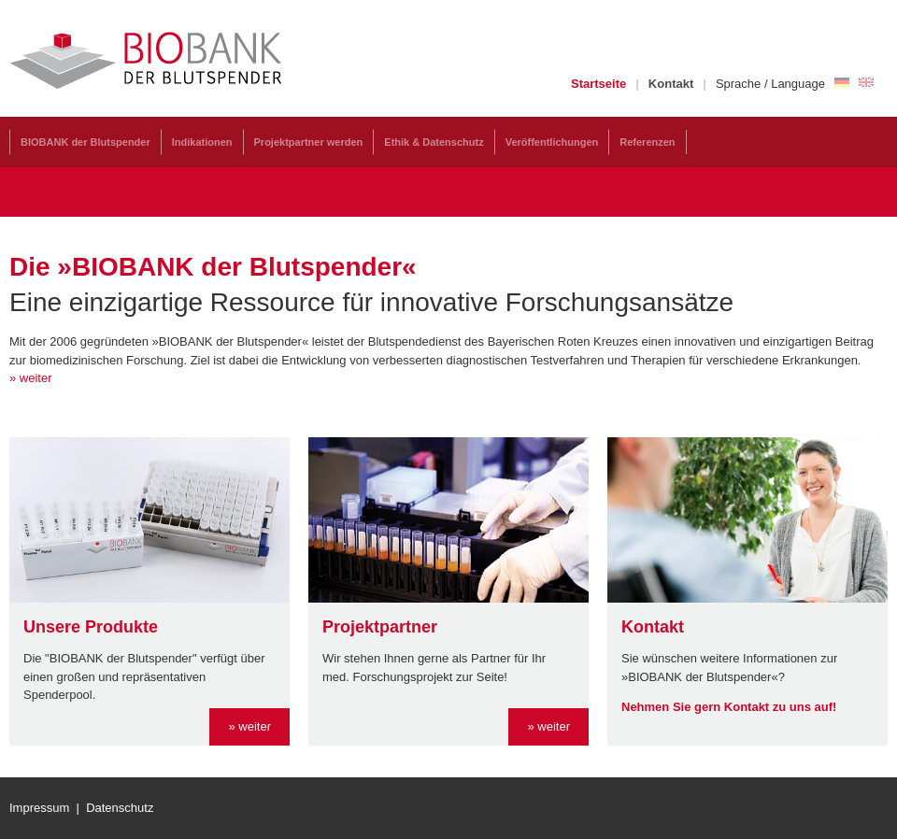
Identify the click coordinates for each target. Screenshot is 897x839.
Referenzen (647, 142)
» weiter (249, 726)
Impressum (39, 808)
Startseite (598, 84)
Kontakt (670, 84)
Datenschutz (119, 808)
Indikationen (202, 142)
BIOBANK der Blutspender (85, 142)
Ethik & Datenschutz (433, 142)
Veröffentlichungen (552, 142)
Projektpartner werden (308, 142)
